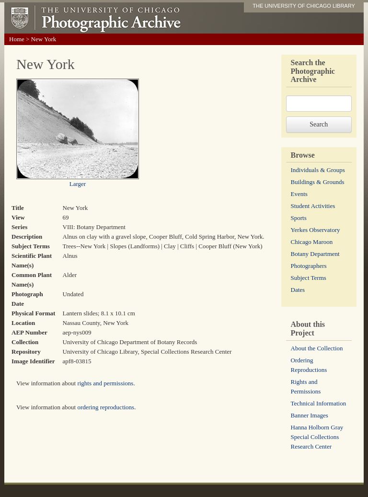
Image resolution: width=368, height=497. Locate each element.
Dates (298, 289)
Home (16, 39)
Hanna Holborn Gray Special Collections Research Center (317, 437)
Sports (299, 217)
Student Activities (313, 205)
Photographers (309, 265)
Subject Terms (308, 277)
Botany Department (315, 253)
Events (299, 193)
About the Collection (317, 348)
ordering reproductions (105, 407)
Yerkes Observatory (315, 229)
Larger (77, 183)
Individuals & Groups (318, 169)
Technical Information (318, 403)
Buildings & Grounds (318, 181)
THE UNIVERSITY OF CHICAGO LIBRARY (304, 6)
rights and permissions (105, 383)
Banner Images (309, 415)
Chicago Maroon (312, 241)
